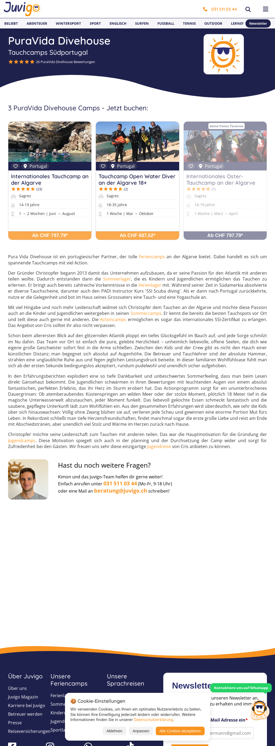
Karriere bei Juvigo (26, 705)
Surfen (142, 23)
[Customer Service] (260, 709)
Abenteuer (37, 23)
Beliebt (11, 23)
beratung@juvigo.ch (120, 490)
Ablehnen (114, 731)
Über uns (17, 688)
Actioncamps (113, 319)
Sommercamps (146, 313)
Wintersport (68, 23)
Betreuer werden (25, 714)
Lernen (238, 23)
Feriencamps (152, 257)
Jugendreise (159, 446)
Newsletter (258, 23)
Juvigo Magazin (23, 697)
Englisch (118, 23)
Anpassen (141, 731)
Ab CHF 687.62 (137, 235)
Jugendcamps (21, 440)
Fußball (165, 23)
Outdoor (213, 23)
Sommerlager (117, 279)
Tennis (189, 23)
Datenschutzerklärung (153, 719)
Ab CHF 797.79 (50, 235)
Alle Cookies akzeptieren (180, 731)
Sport (95, 23)
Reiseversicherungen (29, 731)
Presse (15, 723)
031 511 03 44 (220, 9)
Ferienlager (150, 285)
